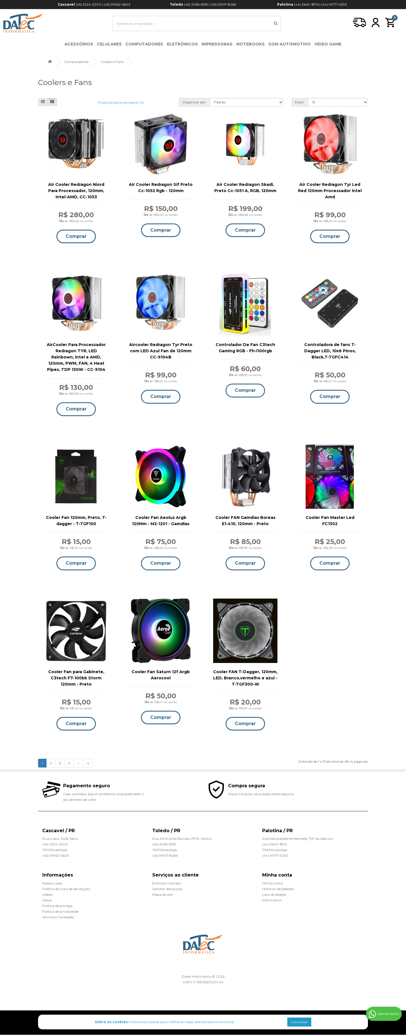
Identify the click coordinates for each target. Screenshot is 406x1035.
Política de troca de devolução (66, 889)
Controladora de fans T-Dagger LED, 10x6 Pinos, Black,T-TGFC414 (330, 351)
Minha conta (272, 883)
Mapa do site (162, 895)
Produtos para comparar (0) (121, 102)
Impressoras (217, 44)
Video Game (327, 44)
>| (87, 763)
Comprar (76, 236)
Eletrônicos (182, 44)
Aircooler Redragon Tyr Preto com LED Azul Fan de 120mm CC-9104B (160, 351)
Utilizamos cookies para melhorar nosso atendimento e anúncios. (165, 1022)
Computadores (144, 44)
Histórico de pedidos (278, 889)
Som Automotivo (289, 44)
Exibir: (300, 102)
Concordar (299, 1022)
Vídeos (47, 895)
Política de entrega (57, 906)
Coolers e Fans (112, 62)
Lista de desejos (274, 895)
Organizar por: (194, 102)
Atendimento (384, 1014)
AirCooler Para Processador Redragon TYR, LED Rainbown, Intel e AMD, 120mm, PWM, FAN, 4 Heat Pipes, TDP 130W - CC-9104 (76, 357)
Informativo (272, 900)
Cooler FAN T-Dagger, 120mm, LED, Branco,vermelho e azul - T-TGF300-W (245, 678)
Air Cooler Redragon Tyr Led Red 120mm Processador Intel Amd (330, 190)
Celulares (109, 44)
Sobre (47, 900)
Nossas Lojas (52, 883)
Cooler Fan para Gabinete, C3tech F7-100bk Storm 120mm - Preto (76, 678)
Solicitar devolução (167, 889)
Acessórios (79, 44)
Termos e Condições (58, 917)
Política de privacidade (60, 912)
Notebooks (250, 44)
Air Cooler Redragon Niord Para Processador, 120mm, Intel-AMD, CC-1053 (76, 190)
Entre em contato (166, 883)
